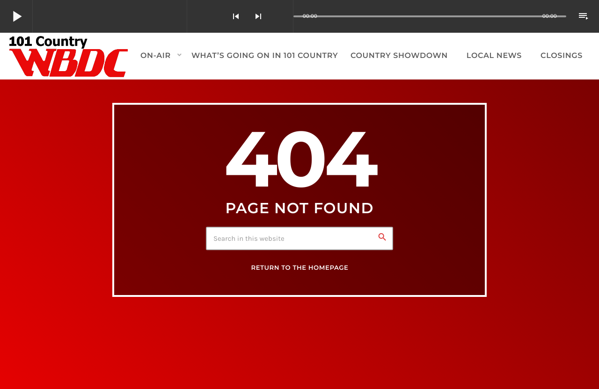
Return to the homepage (299, 268)
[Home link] (69, 56)
